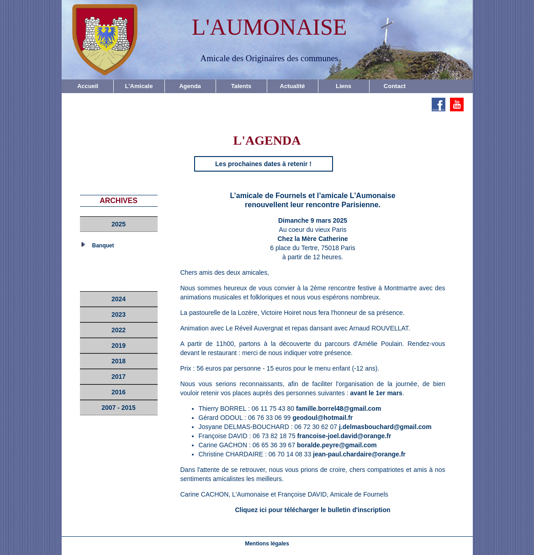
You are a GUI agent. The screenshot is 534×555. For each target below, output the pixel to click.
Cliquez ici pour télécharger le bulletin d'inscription (312, 509)
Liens (343, 86)
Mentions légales (267, 543)
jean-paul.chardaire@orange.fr (359, 454)
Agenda (190, 86)
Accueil (87, 86)
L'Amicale (139, 86)
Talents (241, 86)
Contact (395, 86)
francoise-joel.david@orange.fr (344, 436)
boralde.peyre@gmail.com (337, 445)
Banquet (103, 245)
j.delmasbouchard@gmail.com (385, 426)
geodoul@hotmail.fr (322, 417)
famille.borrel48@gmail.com (338, 408)
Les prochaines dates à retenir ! (263, 164)
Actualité (292, 86)
